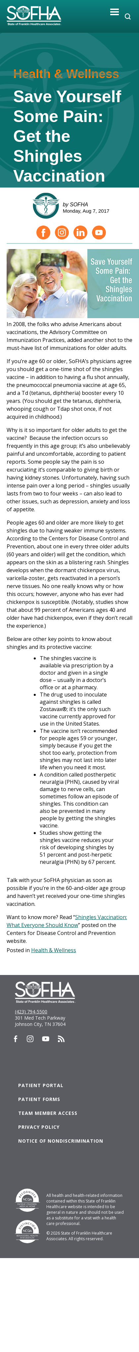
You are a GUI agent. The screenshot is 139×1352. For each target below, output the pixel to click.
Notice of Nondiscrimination (60, 1141)
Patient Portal (41, 1085)
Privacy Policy (39, 1127)
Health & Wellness (53, 950)
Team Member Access (47, 1113)
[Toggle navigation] (114, 12)
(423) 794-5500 (31, 1011)
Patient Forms (39, 1099)
